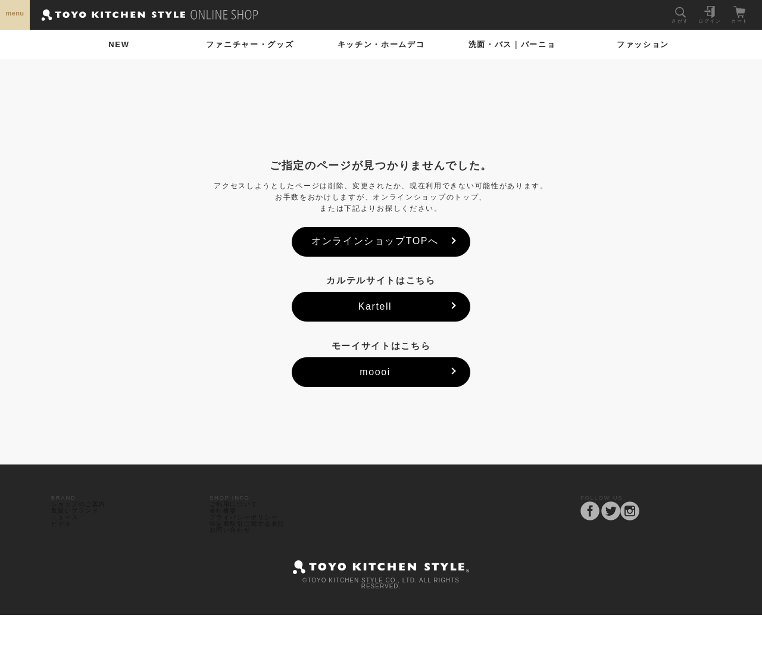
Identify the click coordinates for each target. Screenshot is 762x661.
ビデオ (64, 558)
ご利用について (238, 517)
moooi (375, 372)
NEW (118, 44)
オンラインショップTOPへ (374, 241)
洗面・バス (512, 44)
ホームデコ (381, 44)
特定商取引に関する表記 (254, 558)
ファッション (643, 44)
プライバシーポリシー (250, 544)
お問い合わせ (234, 572)
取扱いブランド (79, 530)
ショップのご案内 (83, 517)
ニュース (68, 544)
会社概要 (227, 530)
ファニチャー (249, 44)
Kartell (375, 306)
